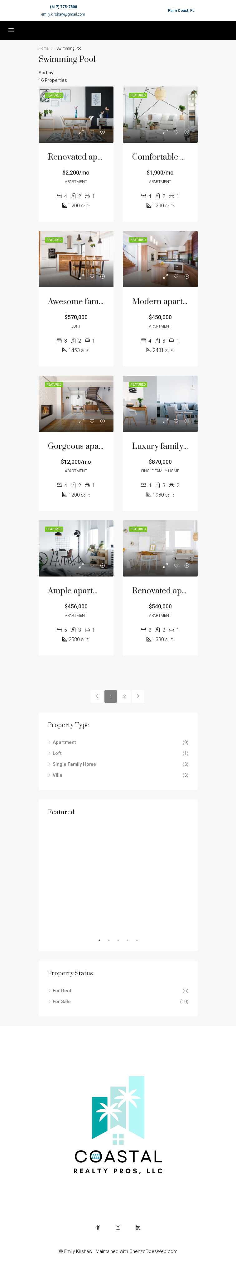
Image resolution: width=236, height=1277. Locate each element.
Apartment (64, 742)
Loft (57, 753)
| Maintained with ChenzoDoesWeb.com (135, 1251)
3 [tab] (121, 940)
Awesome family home (89, 302)
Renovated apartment (171, 591)
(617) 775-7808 (63, 7)
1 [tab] (102, 940)
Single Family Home (74, 764)
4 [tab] (131, 940)
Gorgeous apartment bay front (103, 446)
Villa (57, 775)
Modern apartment (166, 302)
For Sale (62, 1001)
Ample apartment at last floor (101, 591)
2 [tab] (112, 940)
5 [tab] (140, 940)
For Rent (62, 990)
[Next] (138, 696)
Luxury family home (169, 446)
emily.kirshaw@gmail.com (63, 14)
